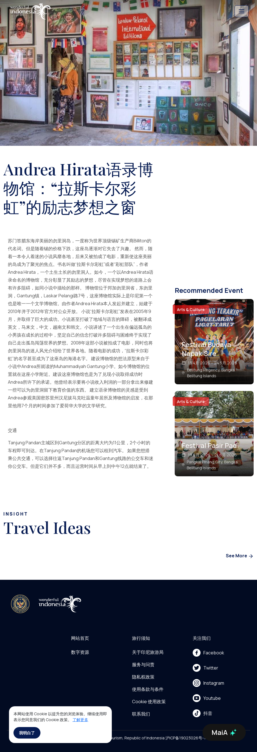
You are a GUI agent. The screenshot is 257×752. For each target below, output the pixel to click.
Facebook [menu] (208, 653)
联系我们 (141, 714)
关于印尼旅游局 (147, 652)
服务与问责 (143, 664)
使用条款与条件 (147, 689)
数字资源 (80, 652)
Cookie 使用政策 (149, 701)
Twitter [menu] (205, 668)
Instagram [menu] (208, 683)
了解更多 (80, 719)
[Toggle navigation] (242, 11)
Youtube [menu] (207, 698)
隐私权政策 (143, 677)
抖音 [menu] (202, 713)
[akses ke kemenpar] (20, 604)
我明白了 (27, 732)
